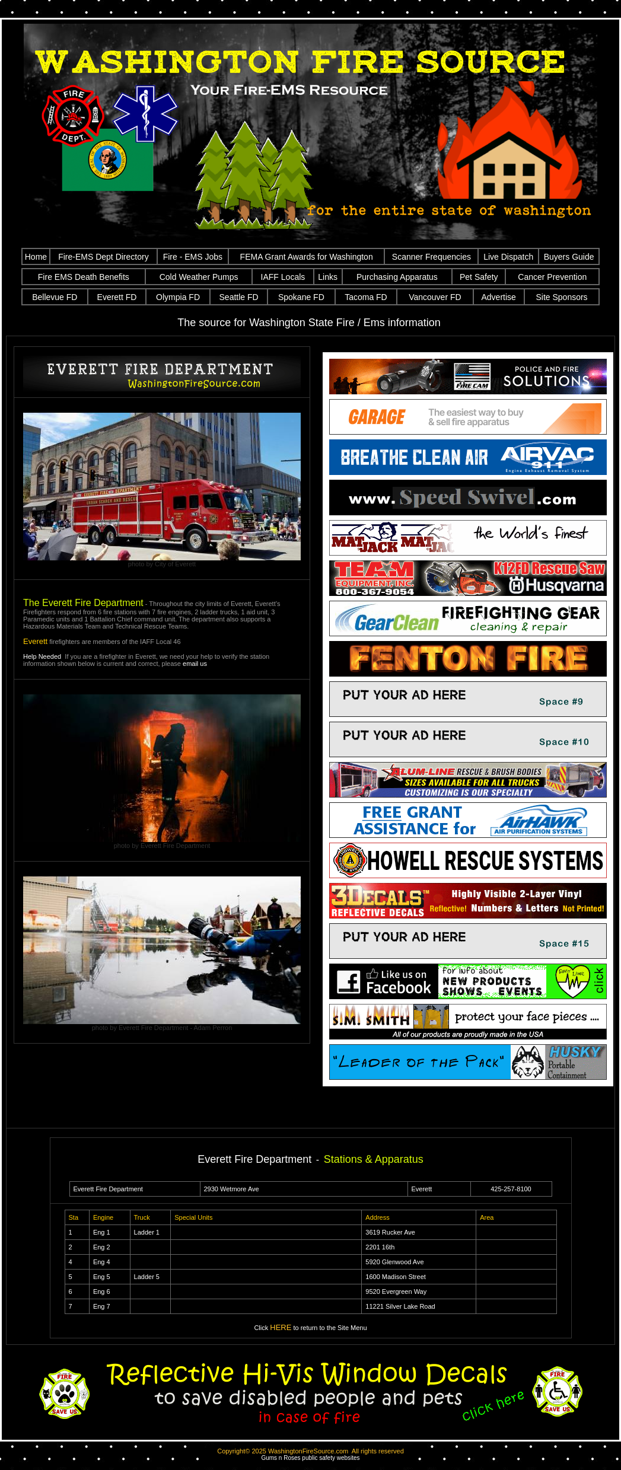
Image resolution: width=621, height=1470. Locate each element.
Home (36, 257)
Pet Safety (479, 277)
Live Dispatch (508, 257)
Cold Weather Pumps (199, 277)
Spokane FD (301, 297)
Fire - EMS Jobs (192, 257)
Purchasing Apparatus (397, 277)
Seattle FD (239, 297)
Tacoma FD (366, 297)
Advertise (498, 297)
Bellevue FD (54, 297)
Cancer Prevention (552, 277)
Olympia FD (178, 297)
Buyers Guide (569, 257)
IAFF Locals (283, 277)
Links (327, 277)
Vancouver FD (435, 297)
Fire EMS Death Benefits (83, 277)
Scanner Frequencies (431, 257)
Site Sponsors (561, 297)
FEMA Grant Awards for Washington (306, 257)
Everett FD (117, 297)
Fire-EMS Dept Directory (103, 257)
